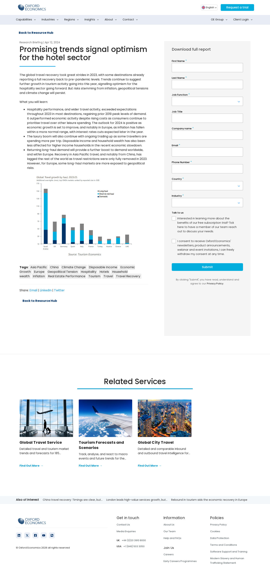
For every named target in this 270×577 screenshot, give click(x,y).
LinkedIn (46, 290)
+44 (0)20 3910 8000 (134, 540)
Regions (72, 20)
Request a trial (237, 7)
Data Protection (219, 538)
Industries (51, 20)
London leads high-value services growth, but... (136, 500)
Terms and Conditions (223, 544)
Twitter (59, 290)
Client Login (243, 20)
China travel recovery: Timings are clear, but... (73, 500)
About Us (169, 524)
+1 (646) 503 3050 (134, 546)
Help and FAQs (172, 538)
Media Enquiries (126, 531)
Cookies (215, 531)
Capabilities (26, 20)
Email (33, 290)
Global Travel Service (41, 442)
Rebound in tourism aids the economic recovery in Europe (209, 500)
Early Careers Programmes (180, 561)
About (111, 20)
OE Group (220, 20)
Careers (169, 554)
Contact (131, 20)
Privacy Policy (218, 524)
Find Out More (31, 466)
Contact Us (123, 524)
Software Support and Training (228, 551)
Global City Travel (156, 442)
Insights (92, 20)
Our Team (170, 531)
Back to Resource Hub (36, 32)
